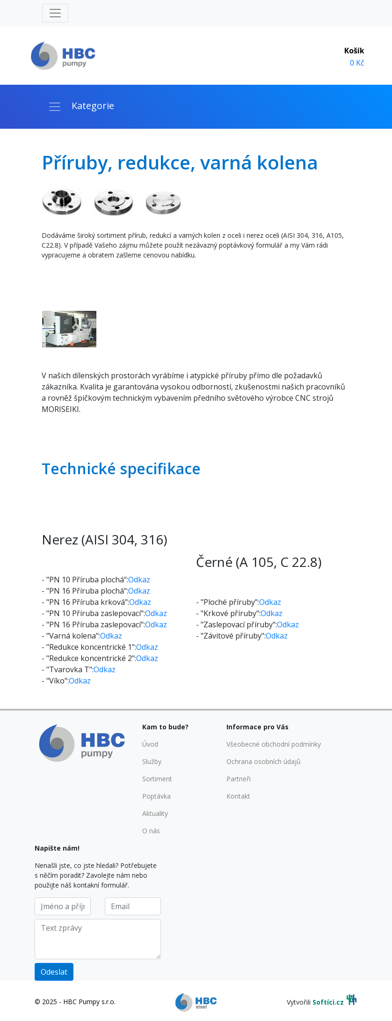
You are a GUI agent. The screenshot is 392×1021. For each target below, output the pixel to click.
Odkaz (139, 579)
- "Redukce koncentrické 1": (89, 647)
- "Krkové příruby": (228, 613)
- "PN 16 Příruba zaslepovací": (93, 624)
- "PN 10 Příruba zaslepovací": (93, 613)
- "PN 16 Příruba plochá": (85, 591)
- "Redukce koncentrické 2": (89, 658)
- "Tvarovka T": (68, 669)
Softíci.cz (328, 1002)
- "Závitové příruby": (231, 636)
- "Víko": (55, 681)
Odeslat (54, 972)
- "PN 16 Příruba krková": (85, 602)
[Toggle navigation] (55, 13)
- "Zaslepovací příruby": (236, 624)
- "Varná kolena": (71, 636)
